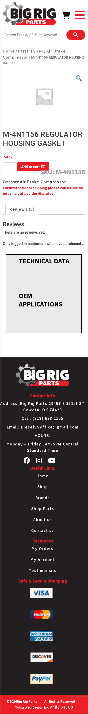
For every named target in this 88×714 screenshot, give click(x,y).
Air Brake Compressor (43, 181)
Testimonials (42, 570)
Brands (42, 497)
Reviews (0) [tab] (22, 209)
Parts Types (30, 51)
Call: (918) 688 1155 (43, 418)
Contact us (42, 530)
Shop (42, 486)
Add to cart (30, 167)
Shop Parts (42, 508)
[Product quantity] (9, 166)
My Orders (42, 548)
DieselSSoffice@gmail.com (49, 427)
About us (42, 519)
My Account (43, 559)
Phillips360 (61, 707)
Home (9, 51)
